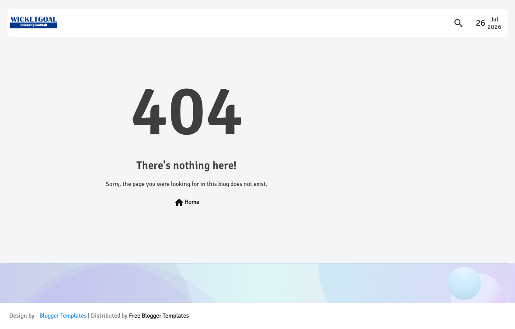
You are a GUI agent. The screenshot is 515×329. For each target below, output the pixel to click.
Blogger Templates (63, 315)
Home (186, 202)
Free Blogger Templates (159, 315)
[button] (458, 23)
